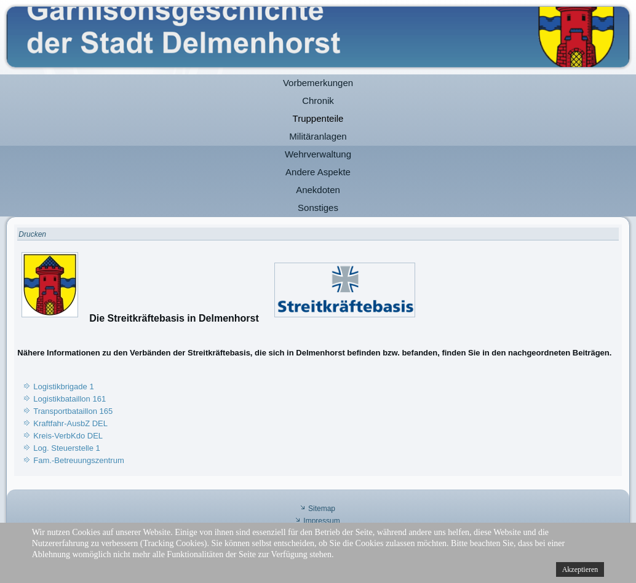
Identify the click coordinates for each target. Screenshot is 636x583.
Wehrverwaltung (318, 154)
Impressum (321, 521)
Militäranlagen (317, 136)
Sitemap (321, 508)
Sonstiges (318, 207)
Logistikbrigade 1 (63, 386)
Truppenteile (318, 118)
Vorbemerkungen (318, 82)
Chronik (318, 100)
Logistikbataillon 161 (69, 398)
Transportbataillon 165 (73, 411)
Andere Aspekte (318, 172)
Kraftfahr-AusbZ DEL (70, 423)
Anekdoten (318, 189)
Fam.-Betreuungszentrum (78, 460)
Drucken (32, 234)
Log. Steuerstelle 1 (66, 448)
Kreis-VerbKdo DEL (68, 435)
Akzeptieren (580, 569)
